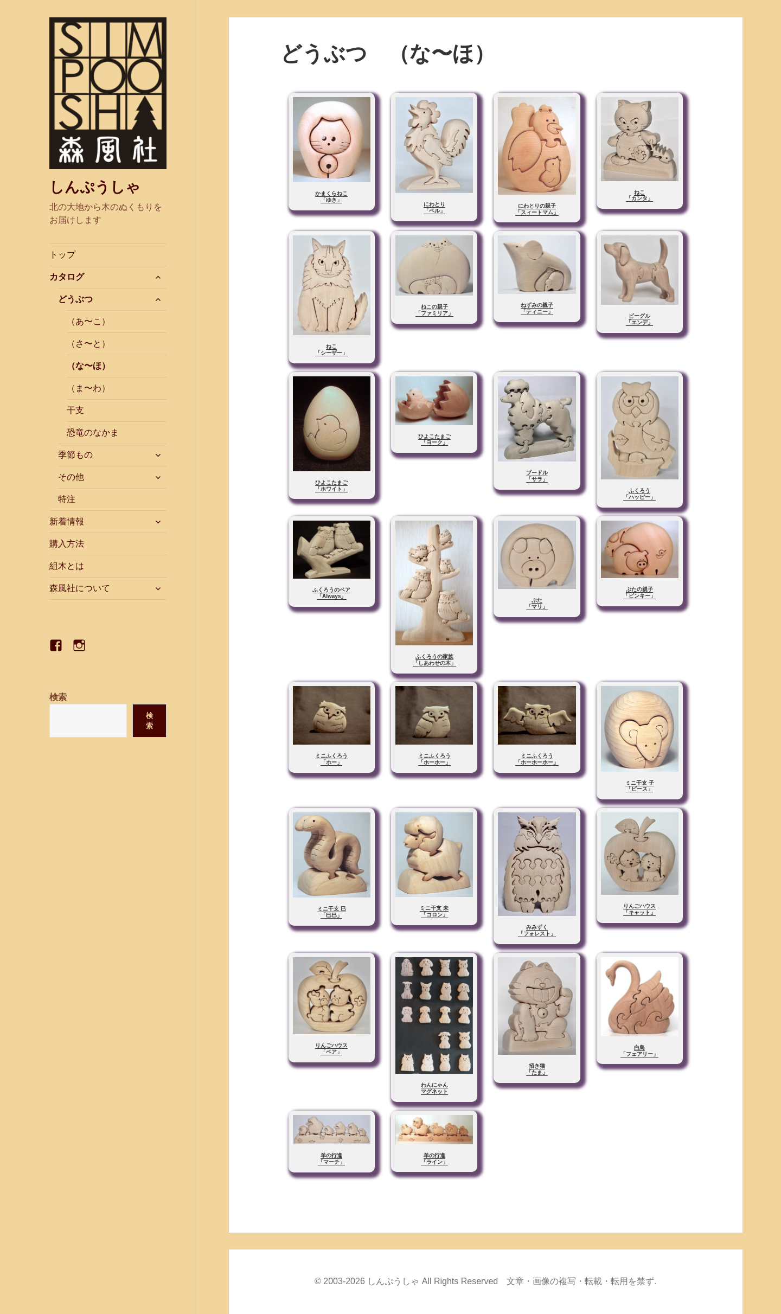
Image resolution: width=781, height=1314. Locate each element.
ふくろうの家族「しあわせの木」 (434, 659)
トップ (62, 254)
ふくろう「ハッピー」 (639, 494)
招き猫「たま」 (537, 1069)
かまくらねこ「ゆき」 (331, 196)
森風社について (79, 588)
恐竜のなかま (93, 432)
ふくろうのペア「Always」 (331, 593)
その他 (71, 477)
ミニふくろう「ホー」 (331, 759)
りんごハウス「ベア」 (331, 1048)
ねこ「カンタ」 (639, 195)
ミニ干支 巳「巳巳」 (331, 912)
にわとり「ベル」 (434, 207)
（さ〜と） (88, 343)
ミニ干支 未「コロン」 (434, 911)
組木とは (66, 566)
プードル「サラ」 (537, 476)
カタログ (66, 276)
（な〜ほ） (88, 365)
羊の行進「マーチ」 (331, 1158)
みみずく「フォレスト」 (537, 930)
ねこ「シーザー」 (331, 349)
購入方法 (66, 543)
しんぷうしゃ (94, 187)
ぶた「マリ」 (537, 603)
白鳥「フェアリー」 (639, 1050)
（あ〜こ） (88, 321)
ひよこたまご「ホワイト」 (331, 485)
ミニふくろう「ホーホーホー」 (537, 759)
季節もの (75, 454)
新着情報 (66, 521)
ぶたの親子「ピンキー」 (639, 592)
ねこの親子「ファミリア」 (434, 310)
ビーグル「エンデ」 (639, 319)
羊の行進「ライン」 (434, 1158)
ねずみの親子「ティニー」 (537, 308)
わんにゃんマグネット (434, 1088)
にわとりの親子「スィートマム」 (537, 209)
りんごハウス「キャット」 (639, 909)
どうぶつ (75, 299)
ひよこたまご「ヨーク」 (434, 439)
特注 (66, 499)
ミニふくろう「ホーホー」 (434, 759)
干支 (75, 410)
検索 (58, 697)
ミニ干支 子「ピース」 (639, 786)
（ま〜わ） (88, 388)
